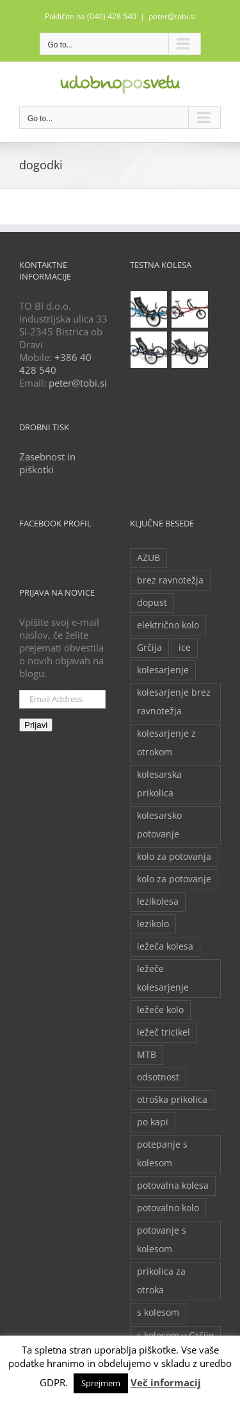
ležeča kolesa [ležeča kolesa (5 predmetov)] (165, 946)
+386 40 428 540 (55, 363)
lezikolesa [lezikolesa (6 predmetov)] (158, 901)
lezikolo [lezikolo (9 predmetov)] (153, 924)
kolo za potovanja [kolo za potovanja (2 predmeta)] (174, 856)
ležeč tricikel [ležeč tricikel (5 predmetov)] (163, 1032)
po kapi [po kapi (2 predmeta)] (152, 1122)
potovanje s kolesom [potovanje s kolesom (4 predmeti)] (161, 1240)
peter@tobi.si (172, 16)
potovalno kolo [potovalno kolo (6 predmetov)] (168, 1208)
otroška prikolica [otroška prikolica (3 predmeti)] (172, 1099)
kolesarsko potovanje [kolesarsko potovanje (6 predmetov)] (159, 825)
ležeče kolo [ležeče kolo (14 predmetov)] (160, 1010)
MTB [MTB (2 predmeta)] (146, 1055)
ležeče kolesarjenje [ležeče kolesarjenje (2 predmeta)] (163, 978)
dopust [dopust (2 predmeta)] (152, 602)
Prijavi (35, 725)
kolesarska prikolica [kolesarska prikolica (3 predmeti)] (159, 784)
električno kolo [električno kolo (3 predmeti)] (168, 625)
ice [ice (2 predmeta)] (185, 647)
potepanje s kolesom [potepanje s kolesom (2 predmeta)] (162, 1154)
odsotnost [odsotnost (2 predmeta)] (158, 1077)
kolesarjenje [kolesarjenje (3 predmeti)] (163, 670)
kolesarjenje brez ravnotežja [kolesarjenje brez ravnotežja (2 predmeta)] (174, 702)
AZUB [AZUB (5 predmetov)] (148, 558)
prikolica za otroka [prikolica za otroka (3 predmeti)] (161, 1281)
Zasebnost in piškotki (47, 463)
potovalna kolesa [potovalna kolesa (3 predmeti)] (173, 1185)
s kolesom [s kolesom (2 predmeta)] (158, 1312)
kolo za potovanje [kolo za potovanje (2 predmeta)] (174, 879)
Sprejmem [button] (100, 1383)
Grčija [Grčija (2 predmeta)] (149, 647)
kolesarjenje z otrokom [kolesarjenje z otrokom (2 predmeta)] (166, 743)
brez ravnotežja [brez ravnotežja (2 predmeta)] (170, 580)
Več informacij (166, 1382)
